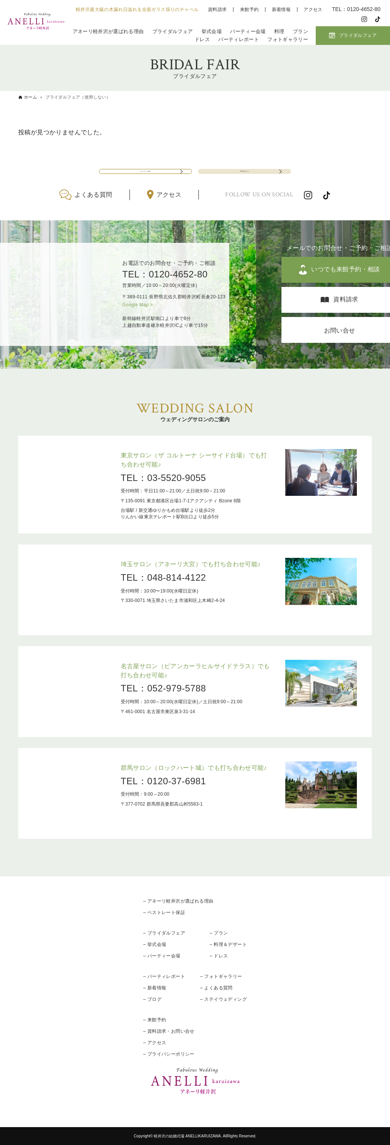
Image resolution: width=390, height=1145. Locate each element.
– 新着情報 (154, 988)
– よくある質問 (216, 988)
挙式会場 (211, 31)
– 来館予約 (154, 1019)
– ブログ (152, 999)
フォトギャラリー (287, 39)
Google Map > (137, 304)
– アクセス (154, 1042)
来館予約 (249, 9)
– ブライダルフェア (164, 933)
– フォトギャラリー (221, 976)
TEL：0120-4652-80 (165, 274)
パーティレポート (238, 39)
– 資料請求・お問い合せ (169, 1031)
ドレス (202, 39)
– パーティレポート (164, 976)
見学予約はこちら (244, 164)
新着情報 (281, 9)
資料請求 (217, 9)
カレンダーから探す (145, 164)
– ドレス (218, 956)
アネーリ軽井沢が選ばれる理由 (108, 31)
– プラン (218, 933)
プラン (300, 31)
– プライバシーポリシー (169, 1054)
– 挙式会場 (154, 944)
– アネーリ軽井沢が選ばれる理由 (178, 901)
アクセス (313, 9)
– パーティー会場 (162, 956)
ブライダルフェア (172, 31)
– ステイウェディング (223, 999)
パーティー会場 (247, 31)
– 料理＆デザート (228, 944)
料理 (279, 31)
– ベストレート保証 (164, 912)
